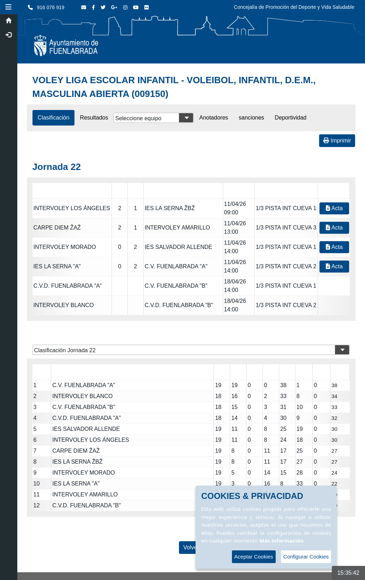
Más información (281, 540)
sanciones (251, 118)
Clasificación (54, 118)
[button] (9, 7)
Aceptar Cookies (253, 557)
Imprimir (337, 141)
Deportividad (291, 118)
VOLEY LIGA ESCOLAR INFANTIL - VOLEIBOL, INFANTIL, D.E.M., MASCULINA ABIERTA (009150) (174, 87)
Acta (334, 208)
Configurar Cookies (306, 557)
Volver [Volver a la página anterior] (191, 547)
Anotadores (214, 118)
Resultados (94, 118)
